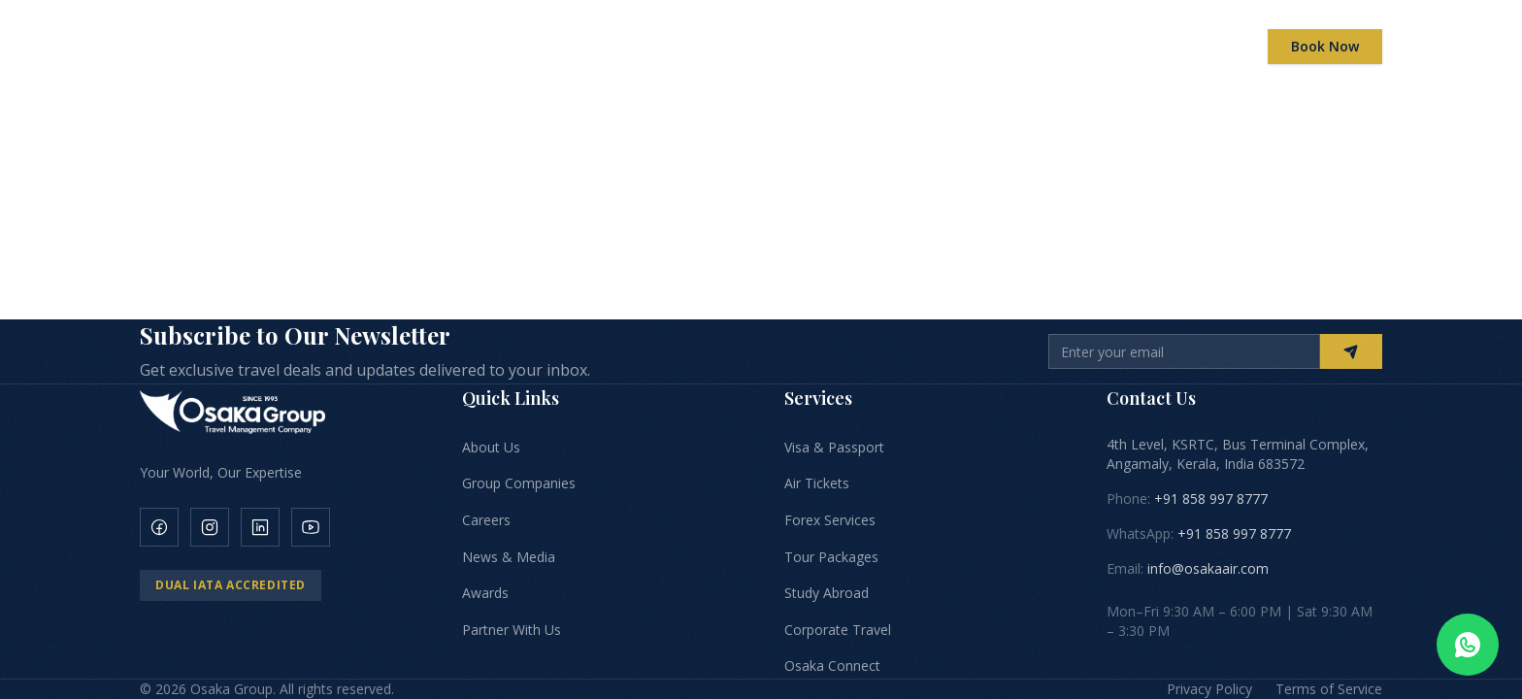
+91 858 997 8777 (1211, 498)
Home (419, 46)
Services (711, 46)
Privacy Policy (1209, 689)
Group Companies (519, 483)
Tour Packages (831, 557)
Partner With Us (511, 629)
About (504, 46)
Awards (948, 46)
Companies (604, 46)
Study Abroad (826, 592)
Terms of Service (1328, 689)
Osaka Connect (832, 665)
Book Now (1325, 46)
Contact (1192, 46)
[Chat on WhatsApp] (1468, 645)
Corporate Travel (837, 629)
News (1112, 46)
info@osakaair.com (1208, 568)
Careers (1034, 46)
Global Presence (835, 46)
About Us (491, 447)
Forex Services (830, 520)
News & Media (508, 557)
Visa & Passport (834, 447)
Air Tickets (816, 483)
